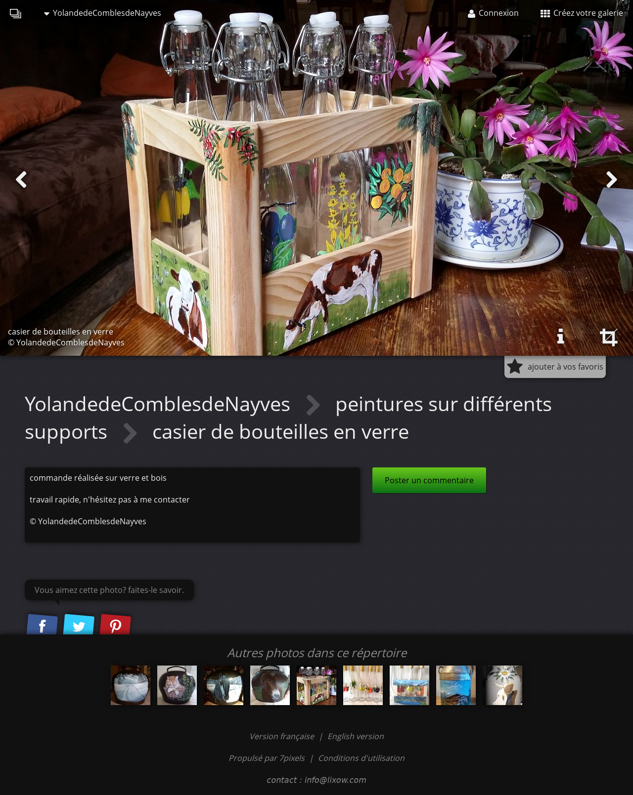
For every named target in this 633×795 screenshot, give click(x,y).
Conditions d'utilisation (361, 758)
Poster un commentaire (429, 480)
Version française (282, 736)
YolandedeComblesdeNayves (102, 12)
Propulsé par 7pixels (266, 758)
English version (355, 736)
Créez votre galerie (582, 12)
